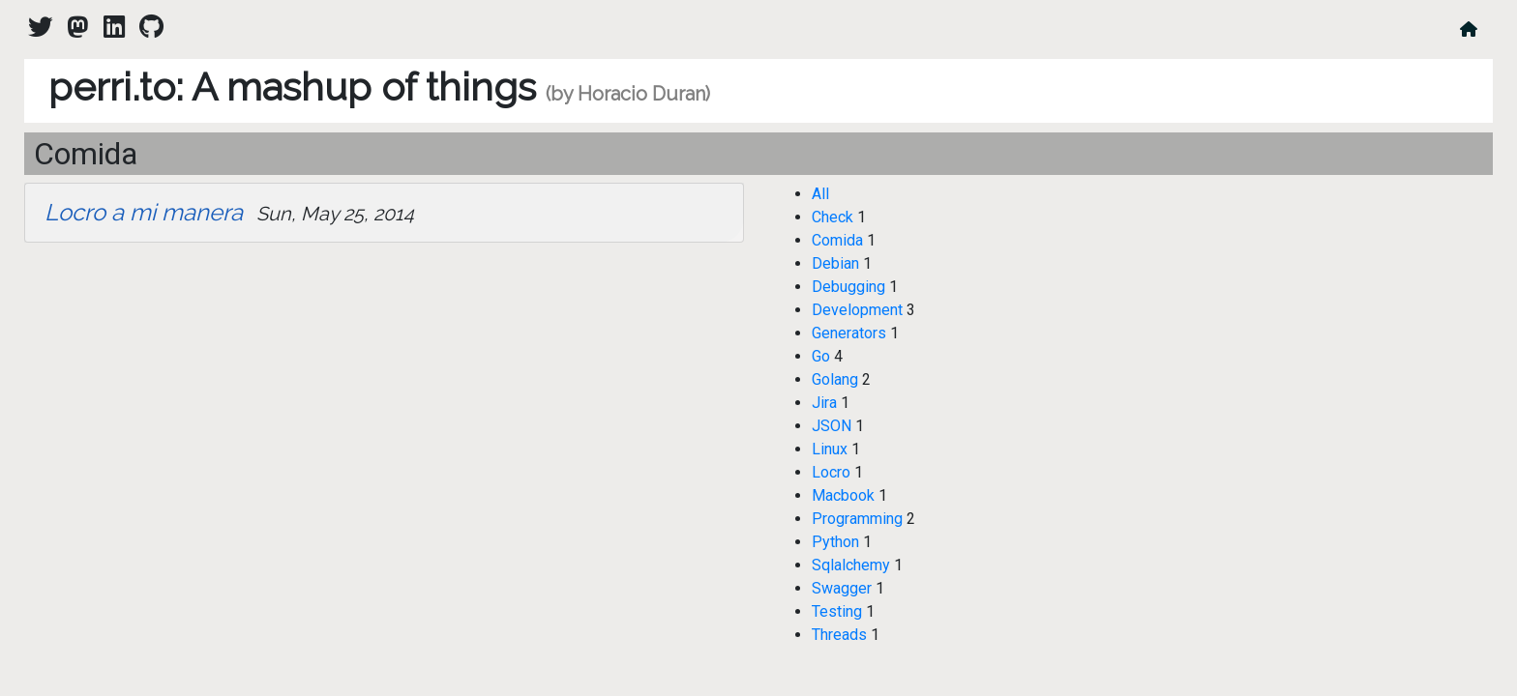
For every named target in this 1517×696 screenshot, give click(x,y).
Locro (831, 472)
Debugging (848, 286)
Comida (837, 240)
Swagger (842, 588)
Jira (824, 402)
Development (857, 310)
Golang (835, 379)
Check (832, 217)
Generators (849, 333)
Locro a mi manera (144, 212)
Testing (837, 611)
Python (835, 542)
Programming (857, 518)
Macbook (843, 495)
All (820, 194)
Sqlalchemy (851, 565)
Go (821, 356)
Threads (839, 634)
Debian (835, 263)
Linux (830, 449)
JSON (831, 426)
